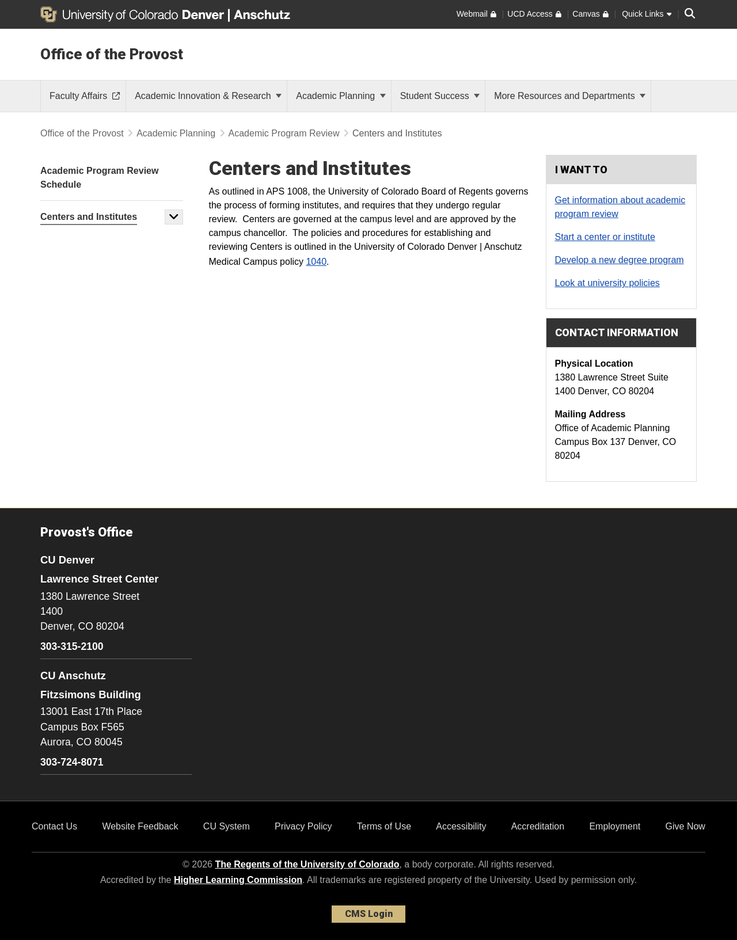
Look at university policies (607, 283)
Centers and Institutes (88, 217)
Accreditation (538, 826)
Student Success (440, 96)
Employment (614, 826)
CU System (226, 826)
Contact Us (54, 826)
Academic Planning (340, 96)
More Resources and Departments (569, 96)
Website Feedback (140, 826)
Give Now (685, 826)
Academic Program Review (284, 133)
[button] (174, 217)
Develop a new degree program (619, 260)
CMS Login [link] (369, 913)
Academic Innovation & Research (208, 96)
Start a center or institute (605, 237)
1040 (316, 262)
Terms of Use (384, 826)
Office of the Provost (111, 54)
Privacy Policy (303, 826)
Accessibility (461, 826)
